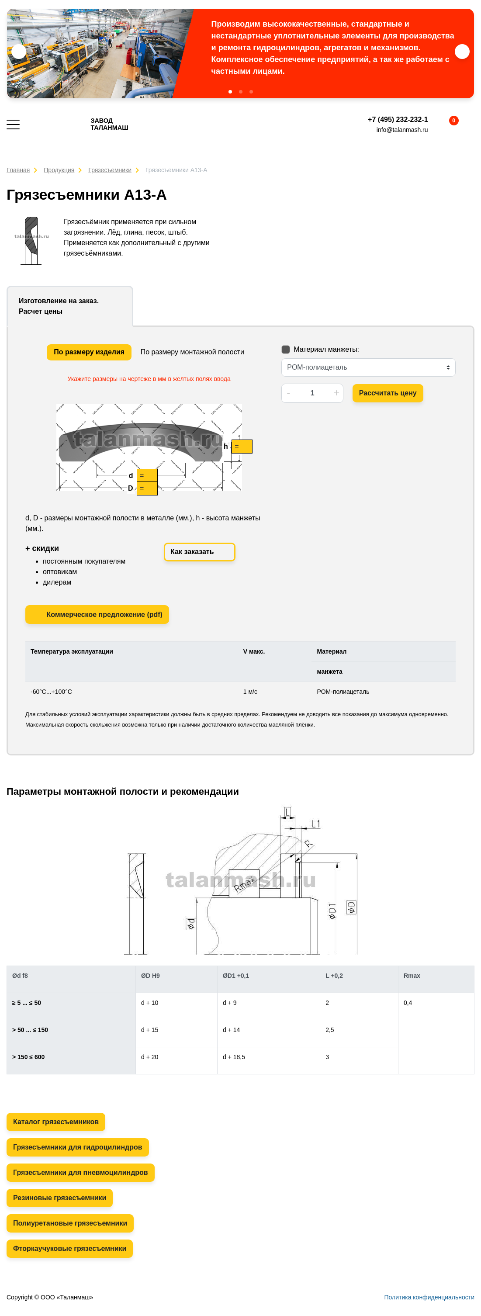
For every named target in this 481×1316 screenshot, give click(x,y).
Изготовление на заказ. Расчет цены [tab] (59, 306)
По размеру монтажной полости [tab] (192, 352)
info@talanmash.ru (402, 129)
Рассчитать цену (388, 393)
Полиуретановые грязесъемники (70, 1223)
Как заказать (199, 552)
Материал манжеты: (326, 349)
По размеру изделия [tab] (89, 352)
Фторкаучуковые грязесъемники (69, 1248)
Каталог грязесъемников (56, 1122)
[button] (230, 92)
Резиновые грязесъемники (59, 1198)
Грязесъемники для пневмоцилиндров (80, 1172)
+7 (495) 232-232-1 (398, 119)
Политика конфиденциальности (429, 1297)
